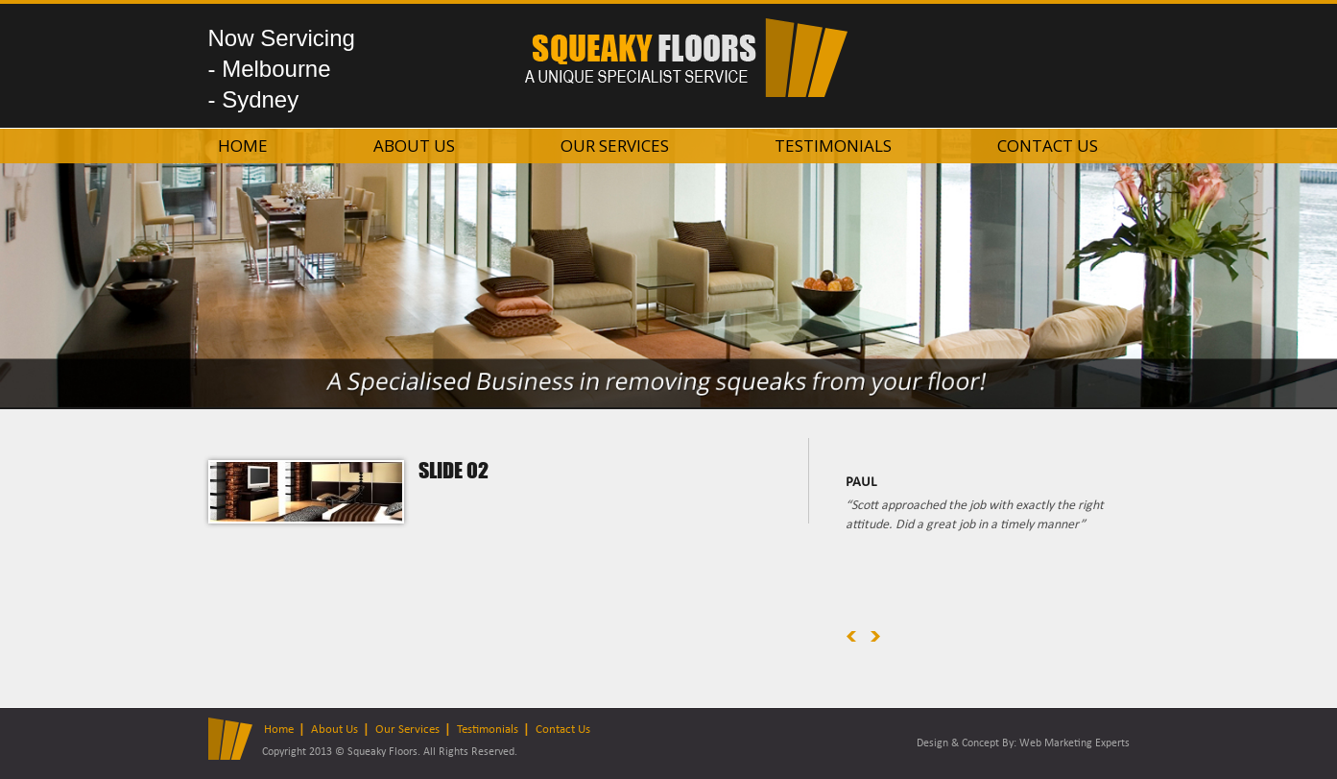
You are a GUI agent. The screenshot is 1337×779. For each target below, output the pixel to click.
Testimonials (833, 145)
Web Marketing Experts (1074, 743)
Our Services (615, 145)
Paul (861, 482)
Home (243, 145)
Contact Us (1047, 145)
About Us (414, 145)
